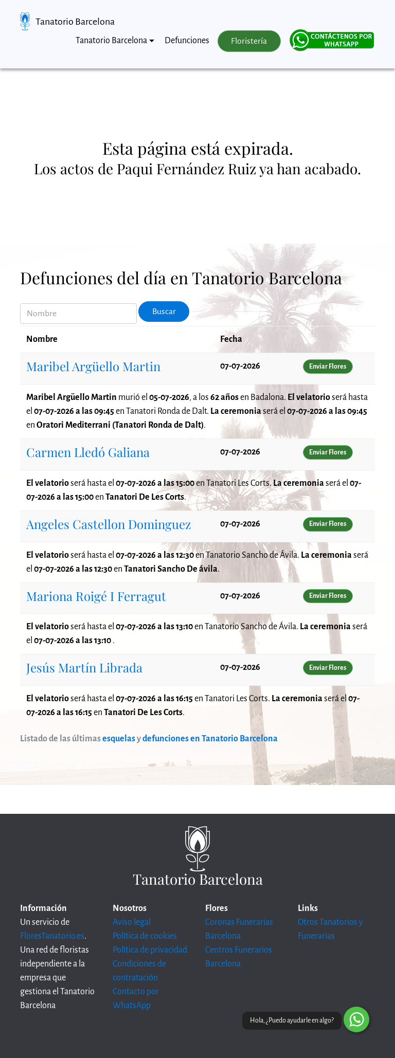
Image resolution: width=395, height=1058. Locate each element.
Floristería (249, 41)
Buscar (164, 311)
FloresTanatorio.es (52, 936)
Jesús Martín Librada (84, 667)
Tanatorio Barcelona (75, 21)
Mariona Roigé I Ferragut (96, 596)
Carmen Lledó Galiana (88, 452)
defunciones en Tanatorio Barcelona (210, 738)
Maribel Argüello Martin (93, 366)
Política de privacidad (150, 950)
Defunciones (187, 40)
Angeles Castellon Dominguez (108, 524)
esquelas (118, 738)
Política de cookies (145, 936)
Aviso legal (132, 922)
